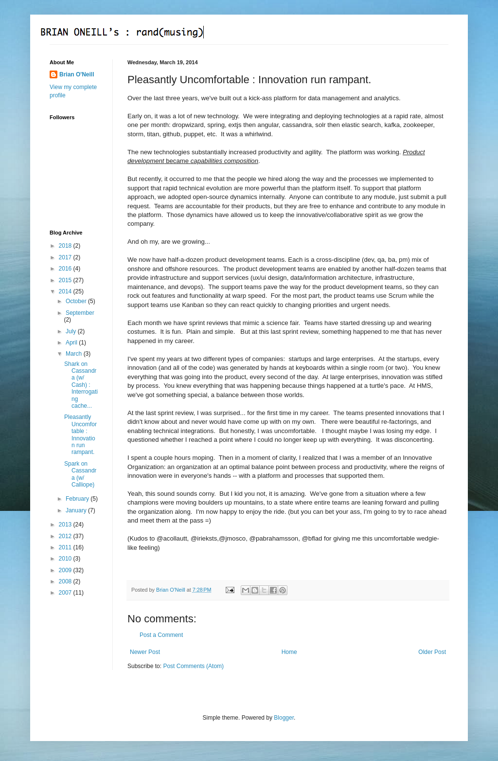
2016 (66, 268)
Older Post (432, 652)
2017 (66, 257)
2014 (66, 291)
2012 (66, 536)
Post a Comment (161, 635)
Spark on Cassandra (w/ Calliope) (80, 474)
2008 (66, 581)
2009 (66, 570)
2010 (66, 558)
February (78, 498)
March (75, 353)
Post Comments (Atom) (193, 666)
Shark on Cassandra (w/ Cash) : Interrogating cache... (81, 385)
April (72, 342)
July (72, 331)
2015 (66, 280)
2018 (66, 245)
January (77, 510)
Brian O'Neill (76, 74)
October (77, 301)
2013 (66, 524)
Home (289, 652)
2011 (66, 547)
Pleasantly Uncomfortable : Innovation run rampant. (80, 434)
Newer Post (145, 652)
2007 (66, 592)
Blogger (284, 717)
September (80, 312)
